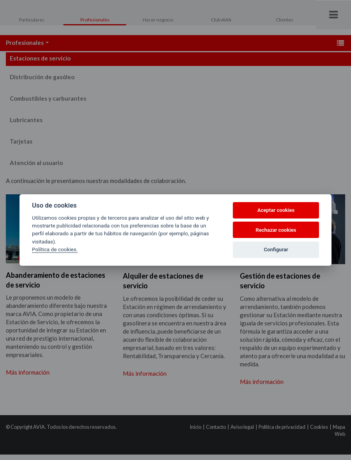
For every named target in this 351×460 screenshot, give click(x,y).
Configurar (276, 249)
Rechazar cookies (276, 230)
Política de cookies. (55, 249)
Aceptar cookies (275, 210)
